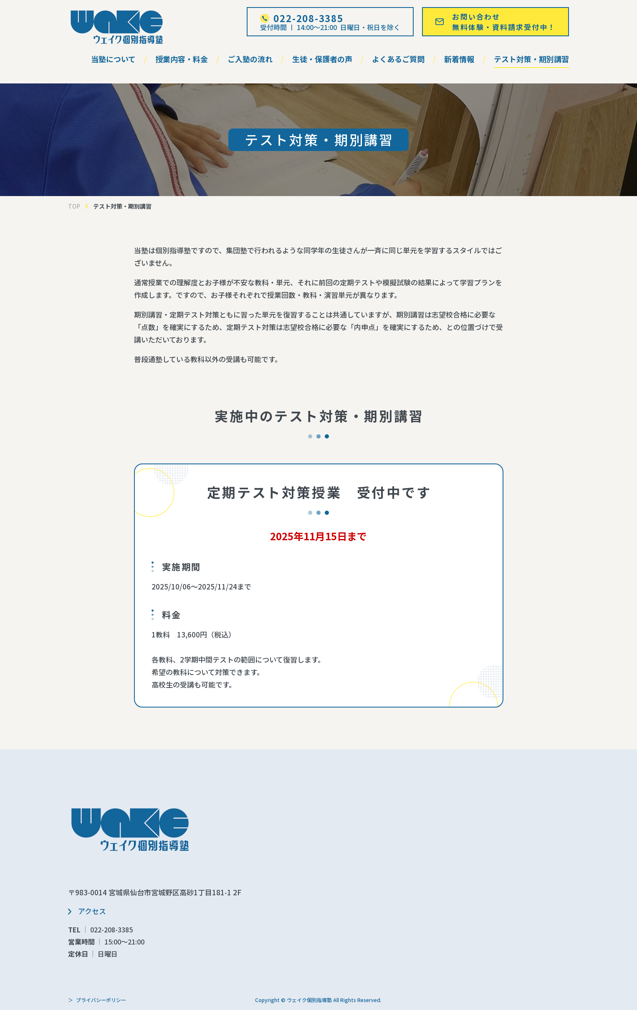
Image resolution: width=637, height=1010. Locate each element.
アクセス (92, 911)
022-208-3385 (111, 929)
